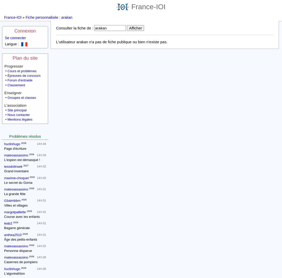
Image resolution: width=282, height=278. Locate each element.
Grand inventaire (16, 171)
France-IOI (141, 7)
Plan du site (25, 58)
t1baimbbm (12, 200)
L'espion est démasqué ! (22, 160)
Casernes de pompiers (21, 262)
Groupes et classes (21, 98)
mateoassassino (16, 155)
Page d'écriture (15, 149)
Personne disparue (18, 251)
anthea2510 (13, 235)
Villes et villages (16, 205)
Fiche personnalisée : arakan (49, 17)
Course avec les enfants (22, 217)
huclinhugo (12, 144)
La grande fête (15, 194)
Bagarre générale (17, 228)
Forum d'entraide (19, 80)
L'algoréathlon (14, 273)
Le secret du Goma (18, 183)
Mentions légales (19, 119)
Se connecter (15, 38)
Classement (16, 85)
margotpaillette (15, 212)
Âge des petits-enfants (20, 239)
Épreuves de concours (23, 76)
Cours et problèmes (21, 71)
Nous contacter (18, 115)
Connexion (25, 31)
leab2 (8, 223)
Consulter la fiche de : (74, 28)
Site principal (16, 110)
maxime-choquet (16, 178)
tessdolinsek (13, 166)
